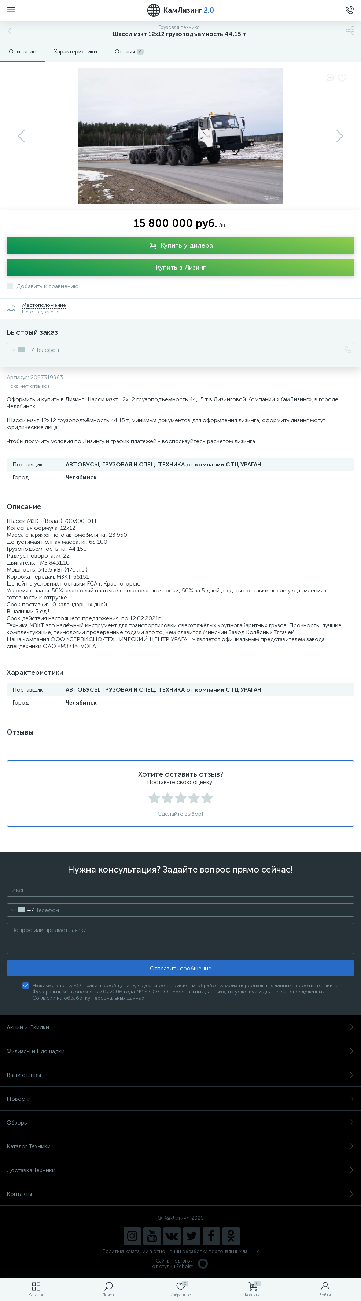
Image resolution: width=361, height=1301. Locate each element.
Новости (180, 1098)
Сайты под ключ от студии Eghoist (180, 1264)
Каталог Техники (180, 1146)
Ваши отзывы (180, 1074)
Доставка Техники (180, 1170)
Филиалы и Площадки (180, 1051)
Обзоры (180, 1122)
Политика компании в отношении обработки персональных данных (180, 1251)
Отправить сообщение (180, 968)
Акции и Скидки (180, 1027)
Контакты (180, 1193)
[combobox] (20, 349)
